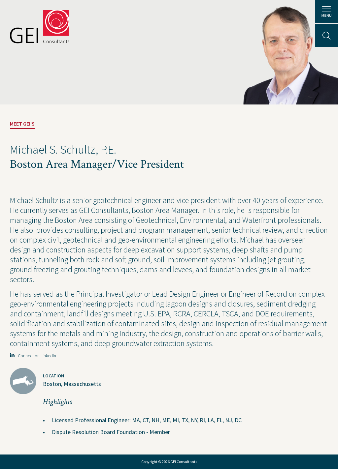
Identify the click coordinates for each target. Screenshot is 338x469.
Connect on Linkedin (33, 356)
